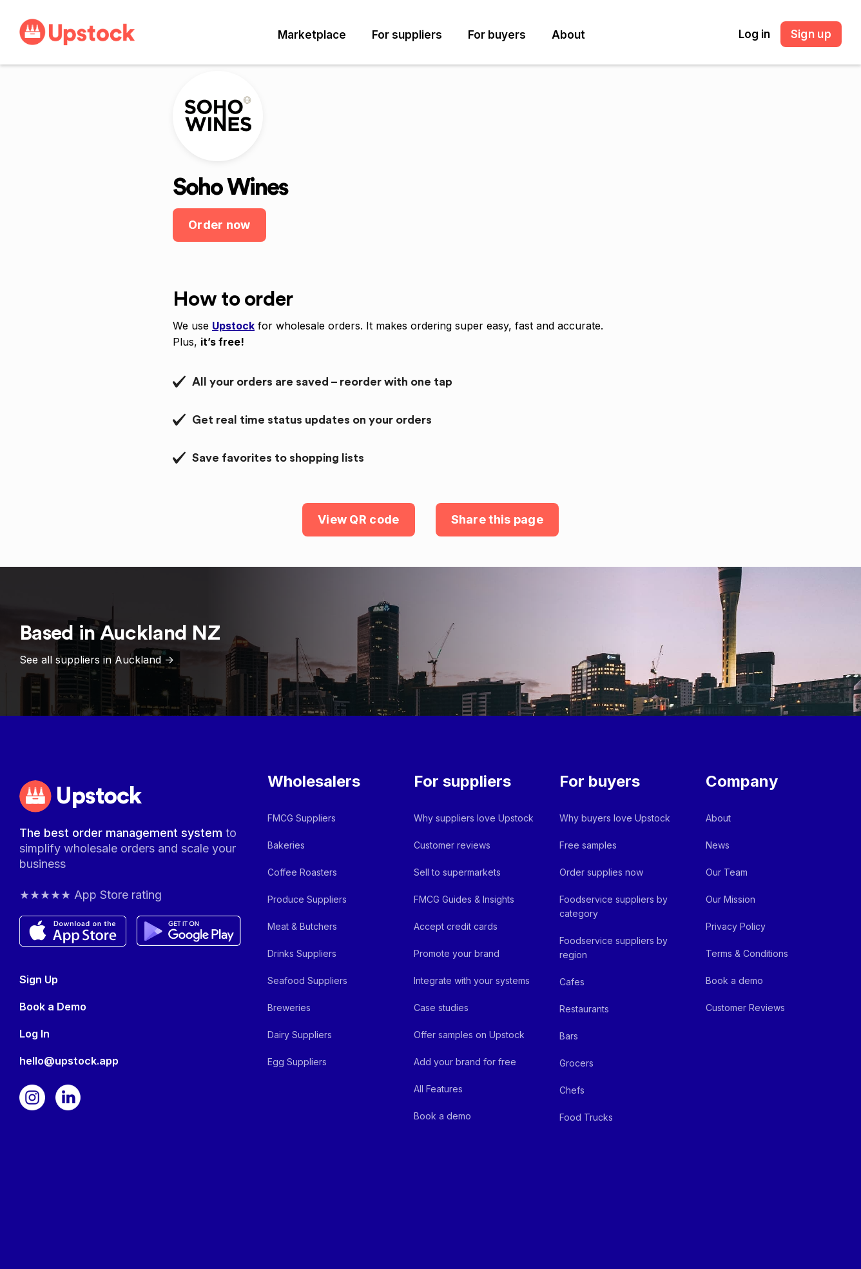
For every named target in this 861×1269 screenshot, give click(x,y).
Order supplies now (601, 872)
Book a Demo (52, 1006)
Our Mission (730, 899)
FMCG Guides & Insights (464, 899)
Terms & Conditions (747, 953)
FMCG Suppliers (301, 817)
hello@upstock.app (69, 1060)
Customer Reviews (745, 1007)
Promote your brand (456, 953)
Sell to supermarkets (457, 872)
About (568, 34)
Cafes (572, 981)
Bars (568, 1035)
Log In (34, 1033)
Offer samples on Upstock (469, 1034)
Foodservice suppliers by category (613, 906)
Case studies (441, 1007)
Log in (754, 34)
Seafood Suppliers (307, 980)
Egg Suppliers (297, 1061)
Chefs (572, 1090)
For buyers (497, 34)
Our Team (727, 872)
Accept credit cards (456, 926)
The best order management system (122, 833)
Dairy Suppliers (299, 1034)
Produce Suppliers (307, 899)
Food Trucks (586, 1117)
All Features (438, 1088)
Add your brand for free (465, 1061)
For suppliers (407, 34)
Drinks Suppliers (301, 953)
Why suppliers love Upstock (474, 817)
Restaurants (584, 1008)
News (718, 845)
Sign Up (38, 979)
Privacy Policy (736, 926)
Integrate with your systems (472, 980)
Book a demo (442, 1115)
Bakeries (286, 845)
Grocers (576, 1063)
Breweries (289, 1007)
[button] (312, 34)
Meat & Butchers (302, 926)
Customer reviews (452, 845)
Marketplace (312, 34)
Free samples (588, 845)
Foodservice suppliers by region (613, 947)
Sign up (811, 34)
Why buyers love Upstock (614, 817)
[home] (77, 31)
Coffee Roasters (302, 872)
